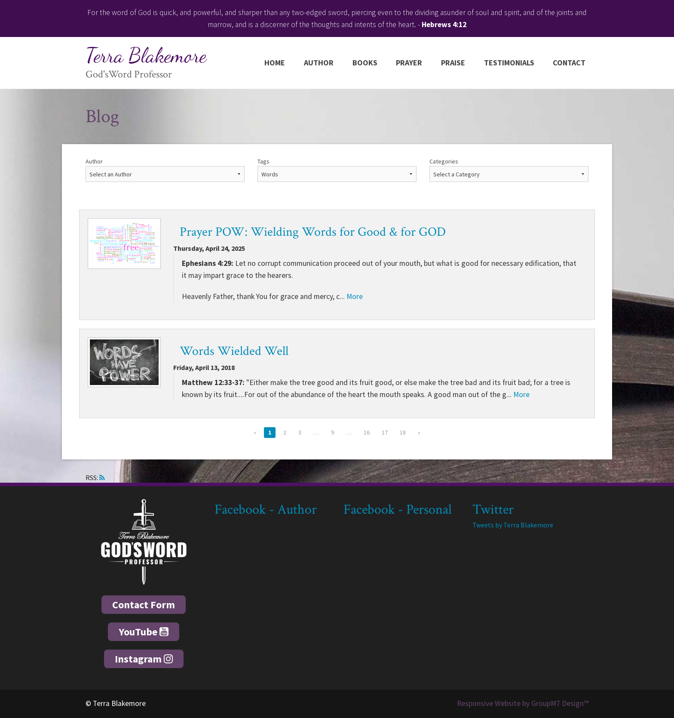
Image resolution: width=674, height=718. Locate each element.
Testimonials (509, 63)
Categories (443, 161)
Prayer (409, 63)
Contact (569, 63)
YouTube (143, 631)
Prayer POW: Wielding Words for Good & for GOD (313, 232)
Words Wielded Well (234, 351)
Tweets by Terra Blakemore (512, 525)
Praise (453, 63)
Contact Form (143, 604)
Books (364, 63)
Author (319, 63)
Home (274, 63)
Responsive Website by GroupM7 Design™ (522, 703)
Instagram (144, 659)
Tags (263, 161)
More (354, 296)
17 (385, 432)
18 (403, 432)
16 (367, 432)
